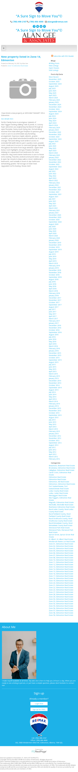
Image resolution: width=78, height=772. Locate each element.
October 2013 (54, 413)
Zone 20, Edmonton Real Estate (61, 583)
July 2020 (52, 226)
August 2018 (53, 279)
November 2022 (55, 162)
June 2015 (52, 367)
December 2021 (55, 187)
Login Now (39, 703)
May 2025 (52, 93)
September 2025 (55, 84)
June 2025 (52, 91)
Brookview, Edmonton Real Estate (62, 468)
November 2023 (55, 134)
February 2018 (54, 293)
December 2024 (55, 104)
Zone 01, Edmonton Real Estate (61, 544)
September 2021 (55, 194)
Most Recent (54, 77)
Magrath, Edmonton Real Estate (61, 502)
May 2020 (52, 231)
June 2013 (52, 422)
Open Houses (54, 68)
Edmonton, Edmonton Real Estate (62, 484)
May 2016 (52, 341)
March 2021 (53, 208)
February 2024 (54, 127)
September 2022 (55, 166)
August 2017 (53, 307)
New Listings (54, 65)
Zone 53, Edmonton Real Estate (61, 603)
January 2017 (54, 323)
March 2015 (53, 374)
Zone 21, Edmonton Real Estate (61, 585)
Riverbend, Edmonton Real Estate (62, 507)
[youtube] (40, 26)
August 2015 (53, 362)
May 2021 (52, 203)
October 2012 (54, 440)
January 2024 (54, 130)
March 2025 (53, 97)
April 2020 (52, 233)
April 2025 (52, 95)
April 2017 (52, 316)
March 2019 (53, 263)
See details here (7, 119)
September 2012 (55, 443)
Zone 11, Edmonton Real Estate (61, 562)
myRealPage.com (39, 751)
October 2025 (54, 81)
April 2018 (52, 288)
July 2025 (52, 88)
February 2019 (54, 265)
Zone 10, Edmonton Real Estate (61, 560)
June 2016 (52, 339)
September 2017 (55, 305)
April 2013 (52, 426)
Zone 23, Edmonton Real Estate (61, 590)
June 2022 (52, 173)
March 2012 (53, 456)
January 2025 (54, 102)
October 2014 (54, 385)
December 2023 (55, 132)
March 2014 (53, 401)
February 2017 (54, 321)
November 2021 (55, 189)
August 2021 (53, 196)
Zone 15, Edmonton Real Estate (61, 571)
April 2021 (52, 206)
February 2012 (54, 459)
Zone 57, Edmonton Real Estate (61, 610)
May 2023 (52, 148)
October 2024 (54, 109)
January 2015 (54, 378)
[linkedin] (37, 26)
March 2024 (53, 125)
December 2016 (55, 325)
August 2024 (53, 114)
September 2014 (55, 387)
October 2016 (54, 330)
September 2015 (55, 360)
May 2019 (52, 258)
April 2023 (52, 150)
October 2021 (54, 192)
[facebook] (34, 26)
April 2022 (52, 178)
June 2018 (52, 284)
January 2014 (54, 406)
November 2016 (55, 328)
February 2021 (54, 210)
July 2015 (52, 364)
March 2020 (53, 235)
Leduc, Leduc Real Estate (58, 493)
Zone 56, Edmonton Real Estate (61, 608)
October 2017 (54, 302)
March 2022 (53, 180)
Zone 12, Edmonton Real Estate (61, 564)
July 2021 (52, 199)
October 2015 (54, 357)
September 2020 (55, 222)
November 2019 (55, 245)
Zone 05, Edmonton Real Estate (61, 550)
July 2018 (52, 281)
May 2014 (52, 397)
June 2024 (52, 118)
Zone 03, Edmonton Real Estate (61, 548)
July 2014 (52, 392)
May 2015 (52, 369)
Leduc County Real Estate (58, 491)
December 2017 (55, 298)
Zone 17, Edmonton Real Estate (61, 576)
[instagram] (44, 26)
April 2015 (52, 371)
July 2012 (52, 447)
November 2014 (55, 383)
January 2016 (54, 351)
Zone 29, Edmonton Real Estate (61, 597)
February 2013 (54, 431)
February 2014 (54, 403)
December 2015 (55, 353)
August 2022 (53, 169)
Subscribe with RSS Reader (62, 56)
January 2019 (54, 268)
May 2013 (52, 424)
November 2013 (55, 410)
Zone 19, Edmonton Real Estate (61, 580)
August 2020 (53, 224)
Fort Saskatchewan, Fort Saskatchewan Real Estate (59, 487)
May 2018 (52, 286)
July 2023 (52, 143)
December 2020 (55, 215)
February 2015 (54, 376)
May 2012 (52, 452)
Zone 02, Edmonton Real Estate (61, 546)
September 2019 (55, 249)
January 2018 (54, 295)
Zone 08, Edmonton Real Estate (61, 557)
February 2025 (54, 100)
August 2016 (53, 334)
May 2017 (52, 314)
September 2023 (55, 139)
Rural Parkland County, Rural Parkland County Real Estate (59, 515)
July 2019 (52, 254)
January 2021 (54, 212)
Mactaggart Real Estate (58, 495)
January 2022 (54, 185)
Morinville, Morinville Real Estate (61, 504)
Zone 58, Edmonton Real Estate (61, 613)
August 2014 (53, 390)
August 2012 (53, 445)
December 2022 (55, 160)
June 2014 (52, 394)
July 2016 (52, 337)
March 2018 (53, 291)
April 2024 (52, 123)
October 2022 (54, 164)
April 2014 (52, 399)
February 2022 (54, 183)
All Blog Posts (54, 63)
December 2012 (55, 436)
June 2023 (52, 146)
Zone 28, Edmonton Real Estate (61, 594)
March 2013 (53, 429)
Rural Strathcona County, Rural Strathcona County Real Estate (60, 519)
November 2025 (55, 79)
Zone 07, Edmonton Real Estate (61, 555)
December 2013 (55, 408)
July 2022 (52, 171)
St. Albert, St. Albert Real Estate (61, 539)
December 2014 (55, 380)
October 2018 (54, 275)
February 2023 (54, 155)
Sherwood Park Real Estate (59, 527)
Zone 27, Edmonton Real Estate (61, 592)
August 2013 (53, 417)
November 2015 (55, 355)
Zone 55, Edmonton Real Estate (61, 606)
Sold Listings (53, 70)
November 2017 (55, 300)
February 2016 (54, 348)
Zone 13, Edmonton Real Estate (61, 567)
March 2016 (53, 346)
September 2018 (55, 277)
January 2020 (54, 240)
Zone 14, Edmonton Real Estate (18, 66)
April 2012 (52, 454)
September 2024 (55, 111)
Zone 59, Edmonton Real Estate (61, 615)
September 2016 (55, 332)
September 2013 (55, 415)
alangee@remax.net (57, 21)
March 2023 (53, 153)
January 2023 (54, 157)
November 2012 (55, 438)
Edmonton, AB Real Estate (59, 481)
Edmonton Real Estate (57, 477)
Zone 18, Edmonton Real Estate (61, 578)
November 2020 (55, 217)
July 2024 (52, 116)
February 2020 (54, 238)
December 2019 (55, 242)
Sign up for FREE (39, 709)
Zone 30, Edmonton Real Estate (61, 599)
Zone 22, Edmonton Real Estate (61, 587)
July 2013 (52, 420)
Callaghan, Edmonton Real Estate (61, 470)
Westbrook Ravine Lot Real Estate (62, 541)
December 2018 (55, 270)
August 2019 (53, 252)
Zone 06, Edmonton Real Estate (61, 553)
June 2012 (52, 449)
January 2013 (54, 433)
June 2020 (52, 229)
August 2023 (53, 141)
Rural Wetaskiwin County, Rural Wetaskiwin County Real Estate (60, 524)
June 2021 (52, 201)
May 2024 (52, 120)
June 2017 (52, 311)
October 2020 (54, 219)
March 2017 (53, 318)
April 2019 (52, 261)
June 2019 (52, 256)
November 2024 (55, 107)
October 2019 (54, 247)
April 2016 (52, 344)
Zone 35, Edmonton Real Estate (61, 601)
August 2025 (53, 86)
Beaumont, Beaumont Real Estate (62, 465)
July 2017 (52, 309)
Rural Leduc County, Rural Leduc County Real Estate (61, 510)
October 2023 (54, 137)
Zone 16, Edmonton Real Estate (61, 573)
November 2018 (55, 272)
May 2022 (52, 176)
